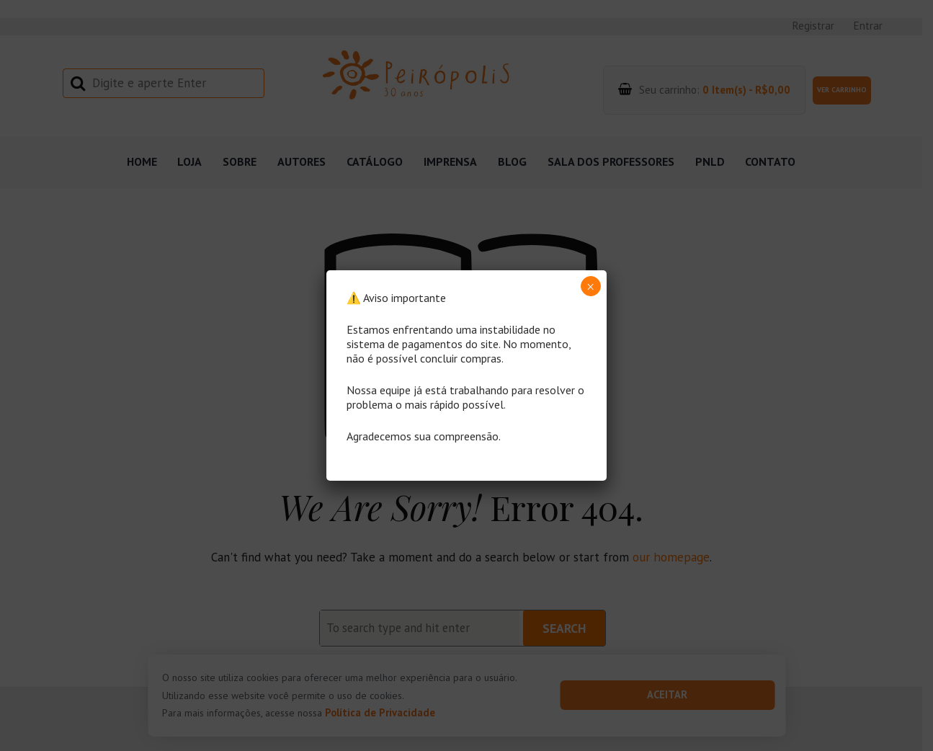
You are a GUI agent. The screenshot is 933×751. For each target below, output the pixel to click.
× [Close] (590, 287)
